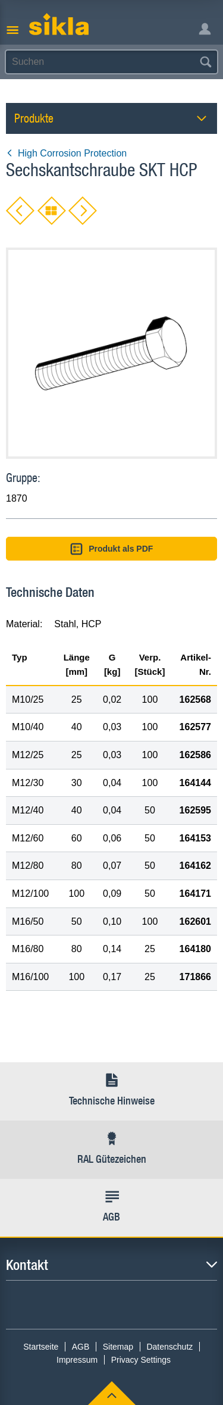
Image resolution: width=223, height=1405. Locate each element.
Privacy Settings (141, 1360)
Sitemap (118, 1346)
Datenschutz (169, 1346)
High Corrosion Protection (66, 153)
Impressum (77, 1360)
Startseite (40, 1346)
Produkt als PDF (111, 549)
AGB (81, 1346)
